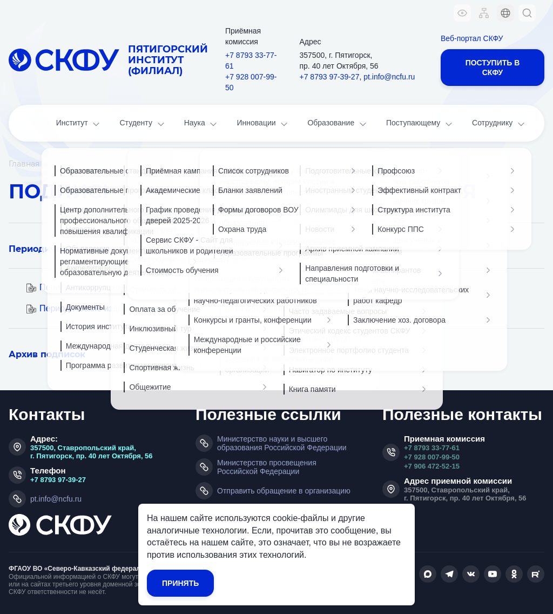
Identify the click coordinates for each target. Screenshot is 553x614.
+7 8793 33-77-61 (250, 60)
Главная (24, 164)
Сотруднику (499, 124)
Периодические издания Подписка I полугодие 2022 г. (146, 287)
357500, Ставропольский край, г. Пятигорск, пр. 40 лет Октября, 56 (91, 452)
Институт (79, 124)
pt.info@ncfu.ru (389, 76)
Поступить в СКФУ (493, 67)
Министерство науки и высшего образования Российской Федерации (282, 443)
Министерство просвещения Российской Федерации (266, 467)
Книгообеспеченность (296, 164)
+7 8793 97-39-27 (330, 76)
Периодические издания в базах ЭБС (96, 249)
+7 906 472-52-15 (432, 466)
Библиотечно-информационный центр (163, 164)
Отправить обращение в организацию (283, 490)
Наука (201, 124)
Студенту (142, 124)
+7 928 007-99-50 (250, 82)
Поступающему (420, 124)
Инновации (263, 124)
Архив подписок (47, 354)
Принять (180, 583)
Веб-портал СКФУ (472, 38)
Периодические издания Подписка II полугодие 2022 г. (148, 308)
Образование (337, 124)
